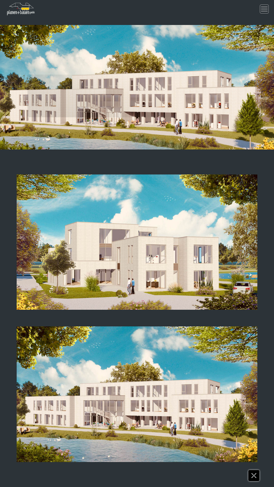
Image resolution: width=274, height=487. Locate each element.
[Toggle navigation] (264, 9)
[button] (254, 477)
